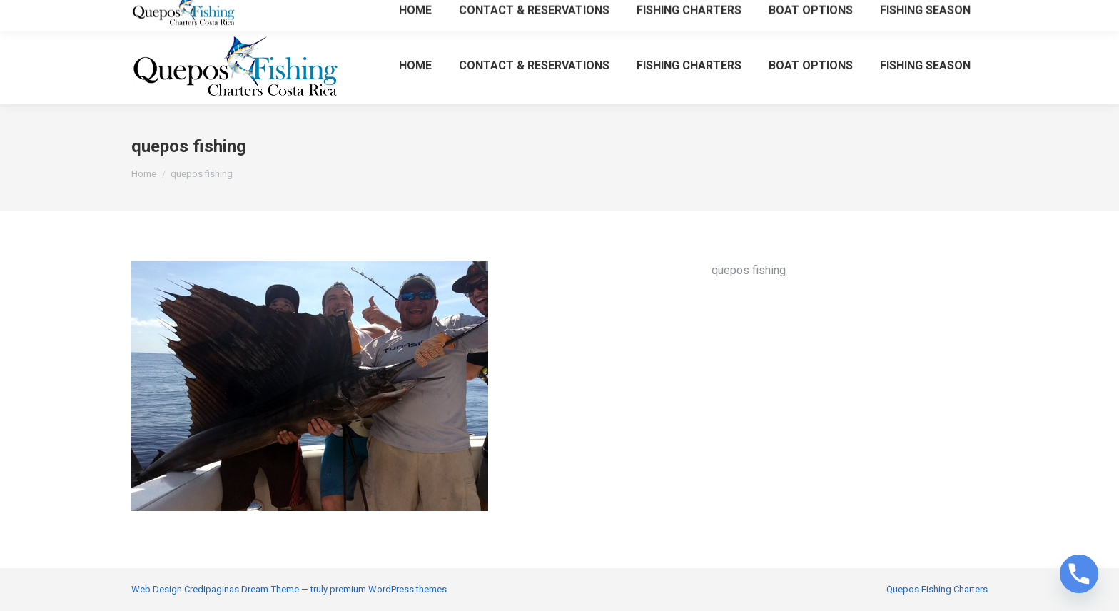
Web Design (156, 589)
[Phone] (1079, 574)
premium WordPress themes (388, 589)
